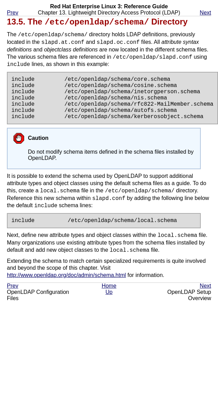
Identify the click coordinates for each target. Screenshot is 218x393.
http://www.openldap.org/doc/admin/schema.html (66, 275)
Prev (12, 13)
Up (109, 292)
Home (109, 285)
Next (205, 13)
